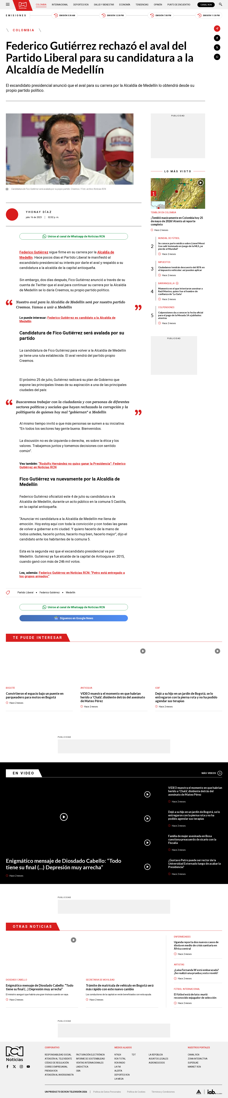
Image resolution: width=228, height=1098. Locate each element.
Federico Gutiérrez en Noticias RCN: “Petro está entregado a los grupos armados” (72, 574)
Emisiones (16, 15)
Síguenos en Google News (73, 618)
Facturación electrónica (90, 1054)
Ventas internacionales (90, 1065)
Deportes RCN (81, 4)
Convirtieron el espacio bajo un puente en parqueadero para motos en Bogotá (34, 695)
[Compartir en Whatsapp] (217, 57)
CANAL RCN (206, 5)
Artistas (179, 964)
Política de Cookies (136, 1092)
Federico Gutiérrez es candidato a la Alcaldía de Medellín (67, 319)
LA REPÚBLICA (156, 1054)
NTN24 (117, 1054)
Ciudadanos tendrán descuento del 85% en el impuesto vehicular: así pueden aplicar (181, 268)
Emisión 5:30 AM (64, 15)
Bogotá (10, 687)
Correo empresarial (56, 1069)
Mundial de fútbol (169, 238)
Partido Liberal (25, 592)
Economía (125, 4)
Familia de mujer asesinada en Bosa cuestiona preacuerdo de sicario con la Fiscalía (192, 839)
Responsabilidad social (58, 1054)
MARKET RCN (194, 1066)
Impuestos (164, 262)
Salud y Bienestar (104, 4)
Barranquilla (166, 283)
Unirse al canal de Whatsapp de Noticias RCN (73, 236)
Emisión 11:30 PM (209, 15)
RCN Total (120, 1058)
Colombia (41, 4)
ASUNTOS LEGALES (158, 1058)
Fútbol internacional (187, 989)
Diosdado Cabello (16, 979)
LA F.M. (117, 1066)
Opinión (158, 4)
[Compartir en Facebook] (217, 38)
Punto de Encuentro (178, 4)
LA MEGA (119, 1078)
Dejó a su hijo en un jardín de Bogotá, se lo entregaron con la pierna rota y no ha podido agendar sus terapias (186, 696)
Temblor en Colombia (163, 212)
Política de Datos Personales (107, 1092)
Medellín (70, 592)
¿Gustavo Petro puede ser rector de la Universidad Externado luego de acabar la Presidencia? (194, 863)
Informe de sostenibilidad (84, 1059)
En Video (23, 773)
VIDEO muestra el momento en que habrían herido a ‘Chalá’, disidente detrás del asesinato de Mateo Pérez (112, 696)
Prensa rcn (51, 1073)
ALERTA (118, 1070)
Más (212, 773)
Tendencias (142, 4)
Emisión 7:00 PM (160, 15)
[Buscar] (220, 5)
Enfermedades (182, 936)
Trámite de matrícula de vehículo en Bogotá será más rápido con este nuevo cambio (120, 987)
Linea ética (82, 1069)
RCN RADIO (119, 1062)
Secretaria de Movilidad (100, 979)
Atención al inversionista (52, 1078)
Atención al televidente (58, 1058)
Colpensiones (166, 307)
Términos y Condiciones (163, 1092)
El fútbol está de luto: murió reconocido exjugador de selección (195, 996)
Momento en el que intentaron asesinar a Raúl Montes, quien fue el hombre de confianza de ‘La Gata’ (180, 291)
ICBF (157, 687)
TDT (134, 1054)
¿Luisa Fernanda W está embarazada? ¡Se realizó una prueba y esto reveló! (196, 971)
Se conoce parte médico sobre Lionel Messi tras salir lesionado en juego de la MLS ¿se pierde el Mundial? (181, 246)
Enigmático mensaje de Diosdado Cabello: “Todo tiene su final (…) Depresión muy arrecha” (63, 863)
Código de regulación (57, 1065)
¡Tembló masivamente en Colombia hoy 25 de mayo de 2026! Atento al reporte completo (177, 221)
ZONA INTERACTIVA (198, 1058)
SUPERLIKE (193, 1062)
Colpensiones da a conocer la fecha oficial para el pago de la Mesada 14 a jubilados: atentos (180, 315)
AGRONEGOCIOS (157, 1062)
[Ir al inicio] (23, 5)
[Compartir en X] (217, 47)
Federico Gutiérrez (33, 252)
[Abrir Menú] (8, 4)
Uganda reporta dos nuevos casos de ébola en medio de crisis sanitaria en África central (196, 945)
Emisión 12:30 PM (113, 15)
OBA (78, 1073)
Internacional (60, 4)
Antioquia (86, 687)
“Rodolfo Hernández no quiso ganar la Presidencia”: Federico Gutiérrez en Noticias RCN (72, 465)
